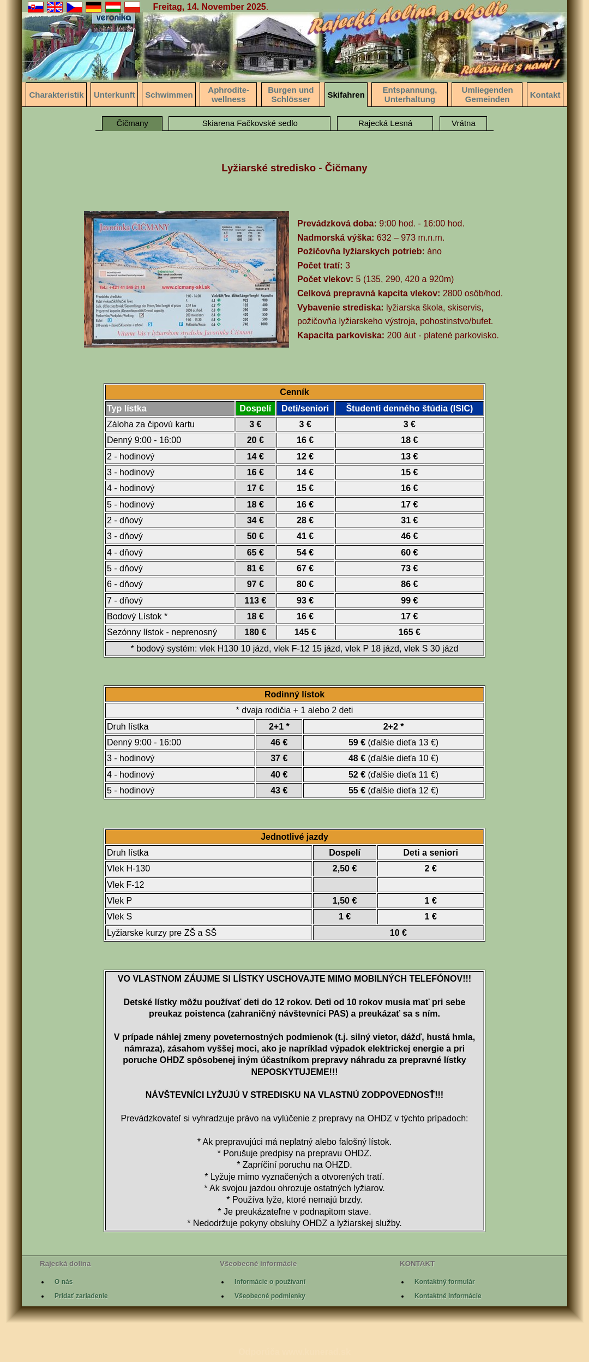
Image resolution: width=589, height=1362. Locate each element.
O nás (64, 1282)
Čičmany (132, 123)
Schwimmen (169, 94)
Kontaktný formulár (444, 1282)
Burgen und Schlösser (291, 94)
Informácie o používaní (270, 1282)
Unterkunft (114, 94)
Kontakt (545, 94)
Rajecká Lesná (385, 123)
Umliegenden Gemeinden (487, 94)
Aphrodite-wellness (228, 94)
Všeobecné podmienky (270, 1296)
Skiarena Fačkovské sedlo (250, 123)
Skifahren (346, 94)
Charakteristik (56, 94)
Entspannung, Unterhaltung (409, 94)
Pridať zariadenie (81, 1296)
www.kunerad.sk (316, 1352)
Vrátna (464, 123)
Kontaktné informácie (448, 1296)
